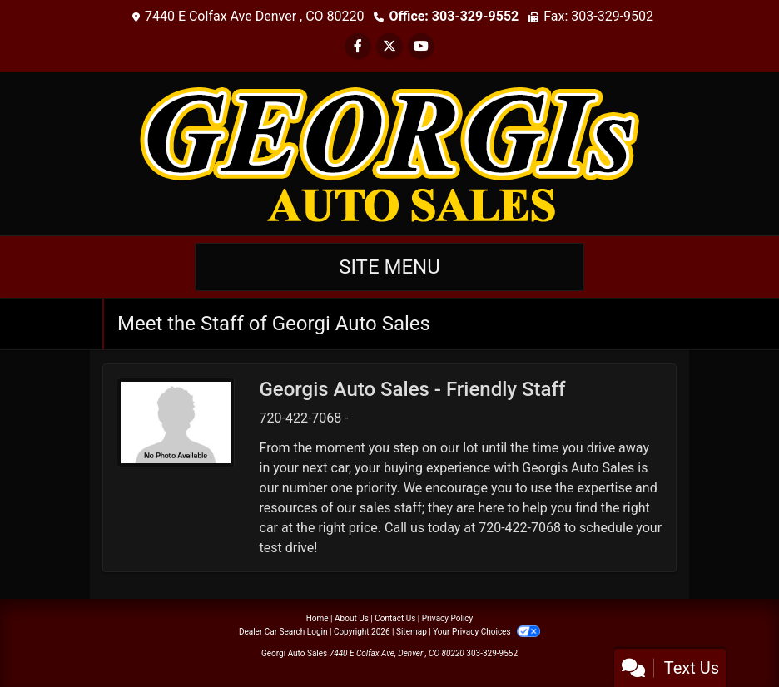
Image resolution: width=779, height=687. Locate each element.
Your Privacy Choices (486, 631)
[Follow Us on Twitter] (389, 46)
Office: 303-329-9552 (454, 16)
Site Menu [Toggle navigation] (389, 267)
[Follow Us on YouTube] (421, 46)
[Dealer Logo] (389, 153)
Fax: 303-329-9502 (598, 16)
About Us (352, 618)
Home (317, 618)
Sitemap (411, 631)
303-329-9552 (492, 653)
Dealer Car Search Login (283, 631)
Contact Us (395, 618)
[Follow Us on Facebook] (357, 46)
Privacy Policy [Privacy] (448, 618)
